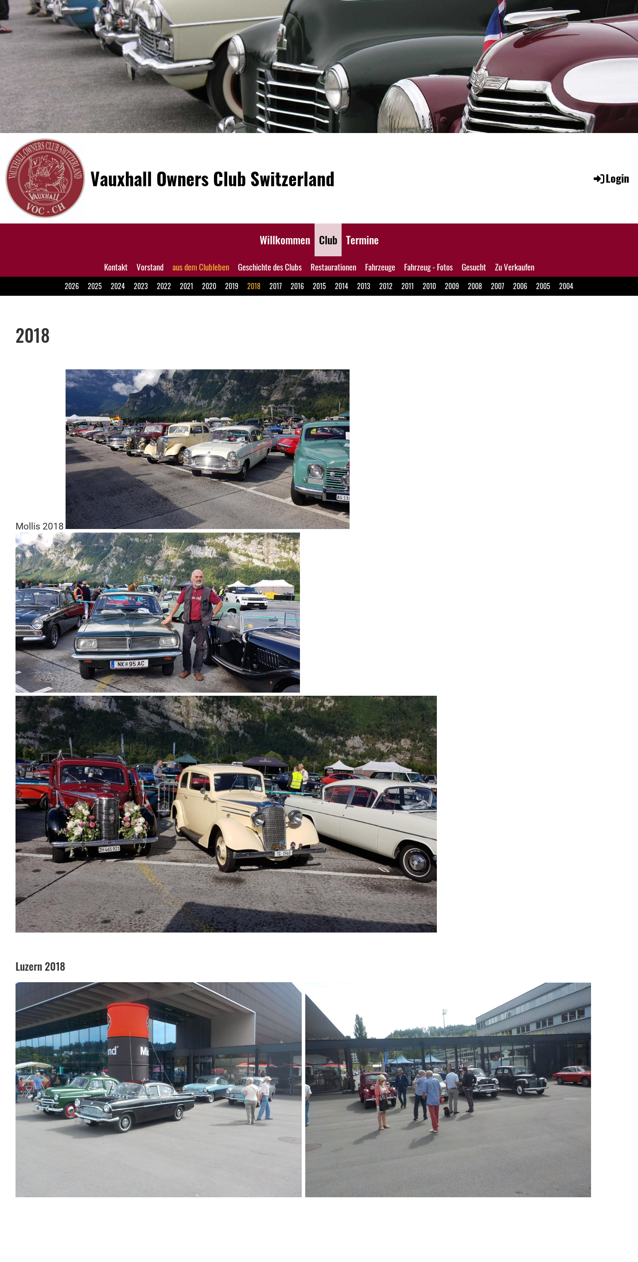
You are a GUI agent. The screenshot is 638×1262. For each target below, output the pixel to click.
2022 (164, 286)
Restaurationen (333, 266)
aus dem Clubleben (200, 266)
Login (610, 178)
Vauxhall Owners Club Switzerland (212, 178)
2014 (341, 286)
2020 (209, 286)
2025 (95, 286)
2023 (141, 286)
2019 (231, 286)
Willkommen (285, 239)
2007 (497, 286)
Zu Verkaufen (514, 266)
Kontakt (116, 266)
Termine (362, 239)
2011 (407, 286)
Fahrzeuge (380, 266)
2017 (275, 286)
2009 (452, 286)
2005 (543, 286)
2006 (520, 286)
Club (328, 239)
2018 (254, 286)
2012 (386, 286)
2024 (118, 286)
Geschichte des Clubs (270, 266)
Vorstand (149, 266)
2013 (363, 286)
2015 (319, 286)
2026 (72, 286)
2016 (297, 286)
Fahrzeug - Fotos (428, 266)
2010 (429, 286)
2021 (186, 286)
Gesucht (474, 266)
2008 (475, 286)
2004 (566, 286)
